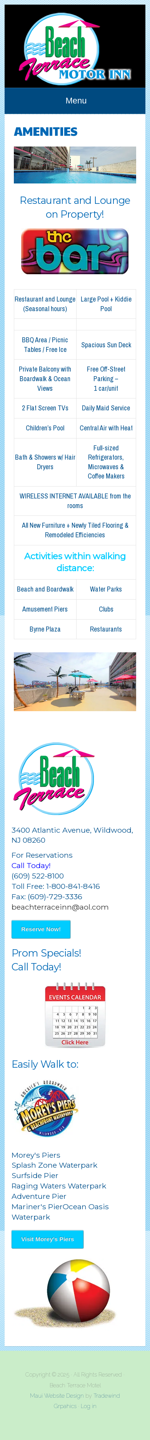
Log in (89, 1406)
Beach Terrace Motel (75, 46)
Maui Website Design (57, 1395)
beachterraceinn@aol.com (60, 907)
